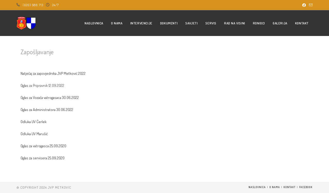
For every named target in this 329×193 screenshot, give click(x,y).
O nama (274, 187)
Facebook (306, 187)
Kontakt (290, 187)
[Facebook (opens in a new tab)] (304, 5)
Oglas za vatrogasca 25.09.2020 (43, 145)
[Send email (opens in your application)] (310, 5)
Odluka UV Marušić (34, 133)
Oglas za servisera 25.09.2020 (43, 157)
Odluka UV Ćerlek (34, 121)
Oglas (24, 85)
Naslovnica (257, 187)
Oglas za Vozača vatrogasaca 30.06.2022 (50, 97)
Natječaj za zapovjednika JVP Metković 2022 (53, 73)
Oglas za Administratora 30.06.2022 (47, 109)
